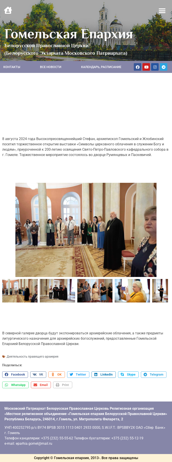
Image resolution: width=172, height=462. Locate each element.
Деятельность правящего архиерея (32, 356)
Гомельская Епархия (68, 33)
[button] (162, 10)
